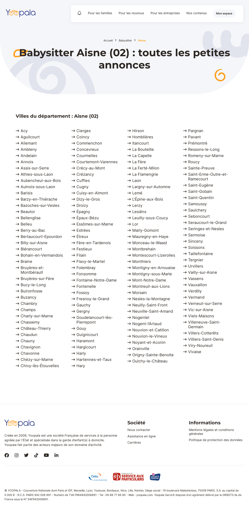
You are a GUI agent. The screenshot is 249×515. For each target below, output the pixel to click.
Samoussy (197, 204)
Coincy (82, 137)
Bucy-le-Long (33, 285)
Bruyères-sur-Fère (37, 278)
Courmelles (86, 155)
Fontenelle (86, 286)
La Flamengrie (145, 174)
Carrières (134, 442)
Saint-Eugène (200, 185)
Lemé (137, 193)
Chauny (28, 341)
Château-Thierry (36, 328)
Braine (26, 261)
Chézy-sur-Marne (37, 359)
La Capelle (142, 155)
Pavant (194, 137)
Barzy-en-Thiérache (39, 199)
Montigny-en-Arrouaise (153, 267)
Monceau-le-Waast (149, 242)
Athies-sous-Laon (37, 174)
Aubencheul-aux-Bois (41, 180)
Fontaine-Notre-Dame (96, 280)
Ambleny (29, 149)
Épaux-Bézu (87, 218)
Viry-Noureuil (200, 345)
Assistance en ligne (141, 436)
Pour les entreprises (165, 13)
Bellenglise (31, 218)
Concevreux (87, 149)
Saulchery (197, 210)
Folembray (86, 267)
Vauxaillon (197, 285)
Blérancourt (31, 249)
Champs (28, 309)
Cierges (83, 130)
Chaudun (29, 334)
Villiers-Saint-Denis (206, 339)
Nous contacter (138, 430)
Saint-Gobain (200, 191)
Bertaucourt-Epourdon (41, 236)
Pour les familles (100, 13)
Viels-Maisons (201, 316)
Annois (27, 162)
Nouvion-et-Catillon (150, 330)
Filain (81, 255)
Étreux (82, 236)
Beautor (28, 211)
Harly (81, 353)
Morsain (139, 292)
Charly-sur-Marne (37, 316)
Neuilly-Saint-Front (149, 305)
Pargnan (195, 130)
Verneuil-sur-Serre (205, 303)
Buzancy (28, 297)
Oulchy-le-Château (149, 361)
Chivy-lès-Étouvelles (40, 365)
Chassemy (30, 322)
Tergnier (195, 260)
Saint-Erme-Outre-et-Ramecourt (208, 176)
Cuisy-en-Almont (92, 193)
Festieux (84, 249)
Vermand (196, 297)
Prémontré (197, 143)
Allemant (29, 143)
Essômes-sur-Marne (94, 224)
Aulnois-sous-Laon (38, 186)
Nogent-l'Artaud (146, 323)
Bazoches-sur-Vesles (40, 205)
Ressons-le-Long (203, 149)
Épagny (83, 211)
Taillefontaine (200, 253)
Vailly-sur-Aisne (202, 272)
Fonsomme (86, 274)
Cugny (82, 186)
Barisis (26, 193)
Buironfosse (31, 291)
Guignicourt (87, 334)
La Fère (139, 162)
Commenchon (89, 143)
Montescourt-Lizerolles (153, 255)
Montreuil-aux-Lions (151, 286)
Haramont (85, 341)
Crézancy (85, 174)
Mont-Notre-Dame (149, 280)
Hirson (138, 130)
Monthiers (141, 261)
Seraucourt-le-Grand (207, 222)
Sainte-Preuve (201, 168)
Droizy (82, 205)
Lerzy (137, 205)
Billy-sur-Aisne (34, 242)
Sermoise (196, 235)
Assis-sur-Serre (35, 168)
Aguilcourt (30, 137)
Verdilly (195, 291)
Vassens (195, 278)
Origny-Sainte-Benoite (153, 355)
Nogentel (140, 317)
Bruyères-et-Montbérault (32, 270)
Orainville (140, 348)
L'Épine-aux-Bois (147, 199)
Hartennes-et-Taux (94, 359)
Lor (135, 224)
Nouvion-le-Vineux (149, 336)
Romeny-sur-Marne (206, 155)
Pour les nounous (131, 13)
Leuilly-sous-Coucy (150, 218)
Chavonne (30, 353)
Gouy (81, 328)
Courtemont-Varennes (96, 162)
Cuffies (83, 180)
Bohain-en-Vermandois (42, 255)
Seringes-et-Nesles (206, 228)
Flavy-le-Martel (90, 261)
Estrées (83, 230)
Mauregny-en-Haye (150, 236)
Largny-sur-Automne (151, 186)
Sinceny (195, 241)
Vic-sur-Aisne (200, 309)
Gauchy (83, 305)
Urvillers (195, 266)
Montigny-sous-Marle (152, 274)
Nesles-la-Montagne (151, 299)
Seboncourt (199, 216)
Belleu (26, 224)
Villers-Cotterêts (203, 333)
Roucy (194, 162)
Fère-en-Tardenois (93, 242)
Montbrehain (144, 249)
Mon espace (224, 13)
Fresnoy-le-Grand (92, 299)
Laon (136, 180)
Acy (24, 130)
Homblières (142, 137)
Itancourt (140, 143)
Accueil (108, 40)
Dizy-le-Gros (88, 199)
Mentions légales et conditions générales (211, 431)
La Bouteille (143, 149)
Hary (80, 365)
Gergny (83, 311)
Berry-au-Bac (33, 230)
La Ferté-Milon (145, 168)
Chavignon (30, 347)
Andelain (29, 155)
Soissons (196, 247)
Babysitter (125, 40)
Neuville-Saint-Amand (152, 311)
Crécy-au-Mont (90, 168)
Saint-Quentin (201, 197)
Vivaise (194, 351)
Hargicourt (86, 347)
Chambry (29, 303)
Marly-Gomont (145, 230)
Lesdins (139, 211)
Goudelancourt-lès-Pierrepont (94, 320)
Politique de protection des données (215, 440)
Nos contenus (196, 13)
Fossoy (82, 292)
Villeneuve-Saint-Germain (204, 324)
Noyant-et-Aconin (149, 342)
